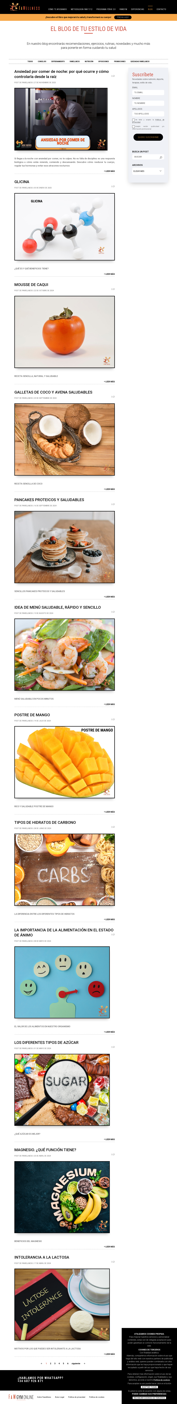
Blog (150, 9)
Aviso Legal (60, 1397)
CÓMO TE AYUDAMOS (57, 9)
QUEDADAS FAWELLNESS (140, 61)
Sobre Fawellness (44, 1397)
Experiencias (137, 9)
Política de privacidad (77, 1397)
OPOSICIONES (103, 61)
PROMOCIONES (119, 61)
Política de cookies (161, 1380)
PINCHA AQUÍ (123, 17)
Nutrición (89, 61)
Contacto (161, 9)
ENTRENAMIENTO (58, 61)
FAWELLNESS (75, 61)
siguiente (76, 1363)
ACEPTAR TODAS (149, 1387)
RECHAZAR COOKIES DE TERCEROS (149, 1398)
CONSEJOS (42, 61)
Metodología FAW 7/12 (81, 9)
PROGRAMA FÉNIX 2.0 (106, 9)
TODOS (30, 61)
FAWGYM (123, 9)
